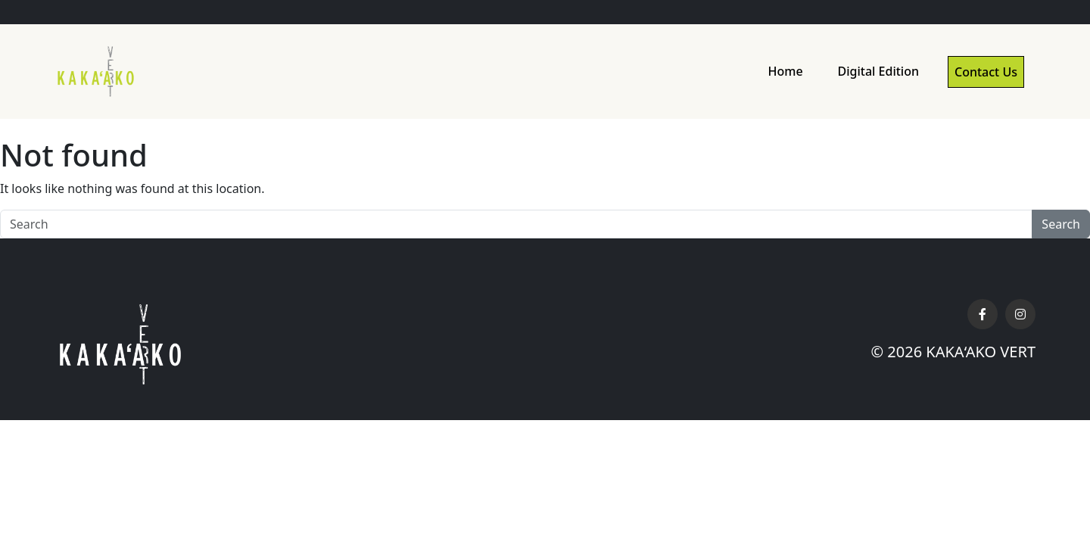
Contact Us (986, 72)
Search (1061, 224)
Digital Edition (878, 71)
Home (785, 71)
